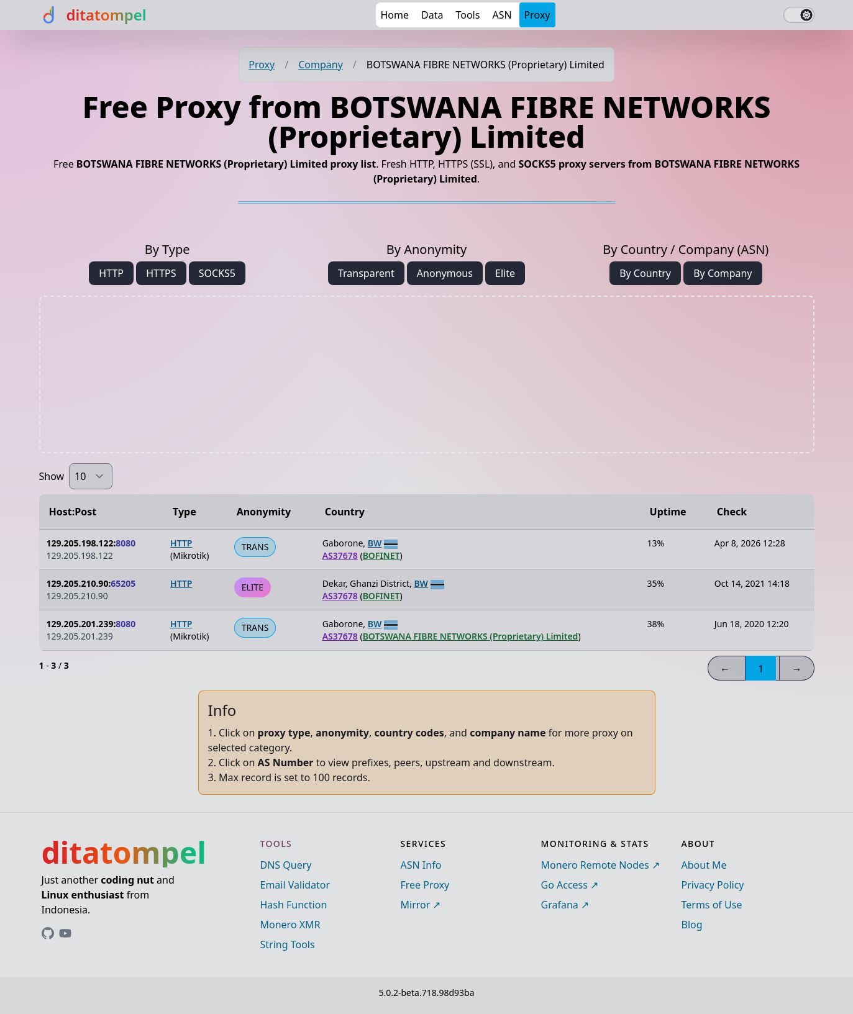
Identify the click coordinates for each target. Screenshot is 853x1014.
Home (395, 15)
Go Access (564, 885)
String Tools (287, 944)
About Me (704, 865)
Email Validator (295, 885)
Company (320, 64)
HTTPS (161, 273)
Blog (692, 924)
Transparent (366, 273)
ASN (501, 15)
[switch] (799, 14)
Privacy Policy (713, 885)
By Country (645, 273)
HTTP (111, 273)
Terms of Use (712, 905)
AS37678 (340, 555)
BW (375, 543)
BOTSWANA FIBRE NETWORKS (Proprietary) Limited (470, 636)
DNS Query (286, 865)
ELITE (252, 587)
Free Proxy (425, 885)
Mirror (416, 905)
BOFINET (381, 555)
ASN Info (421, 865)
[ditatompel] (93, 15)
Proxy (537, 15)
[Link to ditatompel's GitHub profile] (48, 933)
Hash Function (293, 905)
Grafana (559, 905)
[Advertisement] (426, 374)
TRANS (255, 547)
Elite (505, 273)
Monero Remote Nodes (595, 865)
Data (432, 15)
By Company (722, 273)
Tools (467, 15)
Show (52, 476)
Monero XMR (290, 924)
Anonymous (445, 273)
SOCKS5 (217, 273)
